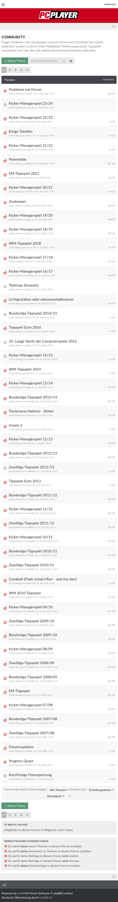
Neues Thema (14, 60)
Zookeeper (17, 201)
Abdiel (29, 583)
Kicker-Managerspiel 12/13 (31, 439)
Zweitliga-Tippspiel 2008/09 (31, 662)
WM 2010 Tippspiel (25, 593)
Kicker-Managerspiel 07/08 (31, 705)
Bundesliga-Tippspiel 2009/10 (33, 634)
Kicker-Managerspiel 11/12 (31, 509)
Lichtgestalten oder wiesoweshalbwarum (41, 299)
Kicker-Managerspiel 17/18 (31, 257)
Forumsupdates (21, 746)
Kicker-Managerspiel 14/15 (31, 355)
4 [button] (21, 70)
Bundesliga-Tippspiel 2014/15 (33, 313)
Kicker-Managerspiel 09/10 (31, 607)
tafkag (28, 163)
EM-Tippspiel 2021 (24, 173)
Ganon (29, 135)
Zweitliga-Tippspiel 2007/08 (31, 733)
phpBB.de (46, 897)
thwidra (29, 93)
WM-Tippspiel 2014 (25, 369)
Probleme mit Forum (25, 89)
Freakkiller (30, 359)
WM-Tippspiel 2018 (25, 243)
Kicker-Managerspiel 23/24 (31, 103)
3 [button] (15, 70)
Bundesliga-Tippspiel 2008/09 (33, 677)
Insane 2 (15, 425)
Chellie (29, 751)
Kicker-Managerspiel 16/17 (31, 271)
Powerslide (17, 159)
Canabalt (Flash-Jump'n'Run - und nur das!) (43, 579)
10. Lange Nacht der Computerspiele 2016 (43, 341)
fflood (28, 205)
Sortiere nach (92, 790)
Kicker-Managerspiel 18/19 (31, 229)
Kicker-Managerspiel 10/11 (31, 537)
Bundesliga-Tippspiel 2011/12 (33, 495)
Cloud (28, 107)
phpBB (21, 893)
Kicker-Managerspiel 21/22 (31, 145)
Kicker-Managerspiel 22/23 (31, 117)
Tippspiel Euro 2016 (25, 327)
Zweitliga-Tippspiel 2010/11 (31, 565)
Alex (28, 121)
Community (13, 37)
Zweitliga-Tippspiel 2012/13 (31, 467)
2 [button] (9, 70)
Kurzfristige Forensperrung (30, 774)
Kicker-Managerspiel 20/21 (31, 187)
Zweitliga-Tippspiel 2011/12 (31, 523)
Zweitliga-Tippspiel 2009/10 (31, 621)
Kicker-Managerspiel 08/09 (31, 649)
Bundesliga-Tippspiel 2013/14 (33, 397)
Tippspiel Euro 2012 (25, 481)
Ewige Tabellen (20, 131)
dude (28, 345)
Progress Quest (21, 761)
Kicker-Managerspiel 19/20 (31, 215)
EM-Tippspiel (19, 690)
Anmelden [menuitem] (110, 4)
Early (28, 737)
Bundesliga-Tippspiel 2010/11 (33, 551)
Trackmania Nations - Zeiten (31, 411)
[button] (28, 70)
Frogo (28, 149)
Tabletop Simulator (24, 285)
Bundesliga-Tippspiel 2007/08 (33, 718)
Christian (30, 191)
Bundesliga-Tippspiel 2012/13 (33, 453)
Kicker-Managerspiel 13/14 (31, 383)
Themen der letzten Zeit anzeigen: (36, 790)
